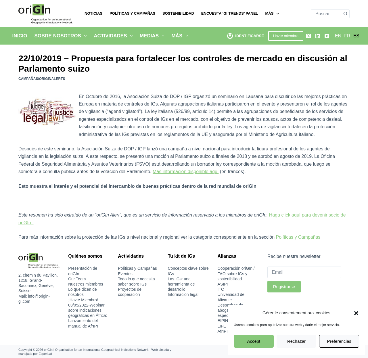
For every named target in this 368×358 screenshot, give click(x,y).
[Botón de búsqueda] (345, 14)
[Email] (304, 272)
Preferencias (339, 341)
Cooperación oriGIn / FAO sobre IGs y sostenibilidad (236, 273)
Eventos (125, 273)
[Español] (356, 36)
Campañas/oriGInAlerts (41, 79)
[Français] (347, 36)
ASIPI (223, 284)
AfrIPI (223, 331)
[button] (356, 313)
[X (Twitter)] (308, 36)
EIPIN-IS (225, 320)
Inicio (19, 36)
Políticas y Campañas (132, 13)
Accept (253, 341)
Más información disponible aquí (185, 171)
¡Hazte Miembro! (83, 300)
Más (273, 13)
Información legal (183, 294)
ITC (221, 289)
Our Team (77, 279)
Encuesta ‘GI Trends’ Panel (229, 13)
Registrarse (284, 286)
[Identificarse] (245, 36)
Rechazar (296, 341)
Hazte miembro (285, 36)
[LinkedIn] (317, 36)
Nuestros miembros (85, 284)
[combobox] (326, 13)
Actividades (114, 35)
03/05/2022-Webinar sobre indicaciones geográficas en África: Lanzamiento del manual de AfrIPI (87, 315)
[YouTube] (327, 36)
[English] (338, 36)
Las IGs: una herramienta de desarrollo (181, 284)
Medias (153, 35)
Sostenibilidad (178, 13)
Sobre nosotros (61, 35)
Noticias (93, 13)
